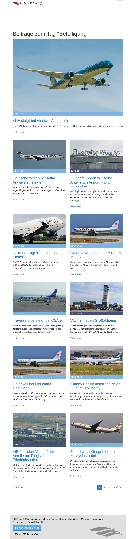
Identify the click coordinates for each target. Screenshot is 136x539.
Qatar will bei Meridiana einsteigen (32, 386)
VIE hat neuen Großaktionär (93, 320)
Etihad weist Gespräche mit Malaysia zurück (92, 453)
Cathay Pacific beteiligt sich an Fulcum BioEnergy (95, 386)
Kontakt (39, 522)
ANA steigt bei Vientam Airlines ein (41, 121)
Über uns (85, 519)
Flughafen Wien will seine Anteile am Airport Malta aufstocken (91, 182)
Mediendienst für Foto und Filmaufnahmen (45, 519)
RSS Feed (18, 519)
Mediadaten (73, 519)
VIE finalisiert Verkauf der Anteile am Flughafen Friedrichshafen (33, 455)
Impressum (97, 519)
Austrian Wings (27, 3)
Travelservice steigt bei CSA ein (39, 320)
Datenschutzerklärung (23, 522)
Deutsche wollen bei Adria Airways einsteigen (34, 180)
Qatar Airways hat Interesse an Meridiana (95, 255)
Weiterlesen (18, 132)
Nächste (117, 487)
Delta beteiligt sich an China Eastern (35, 255)
